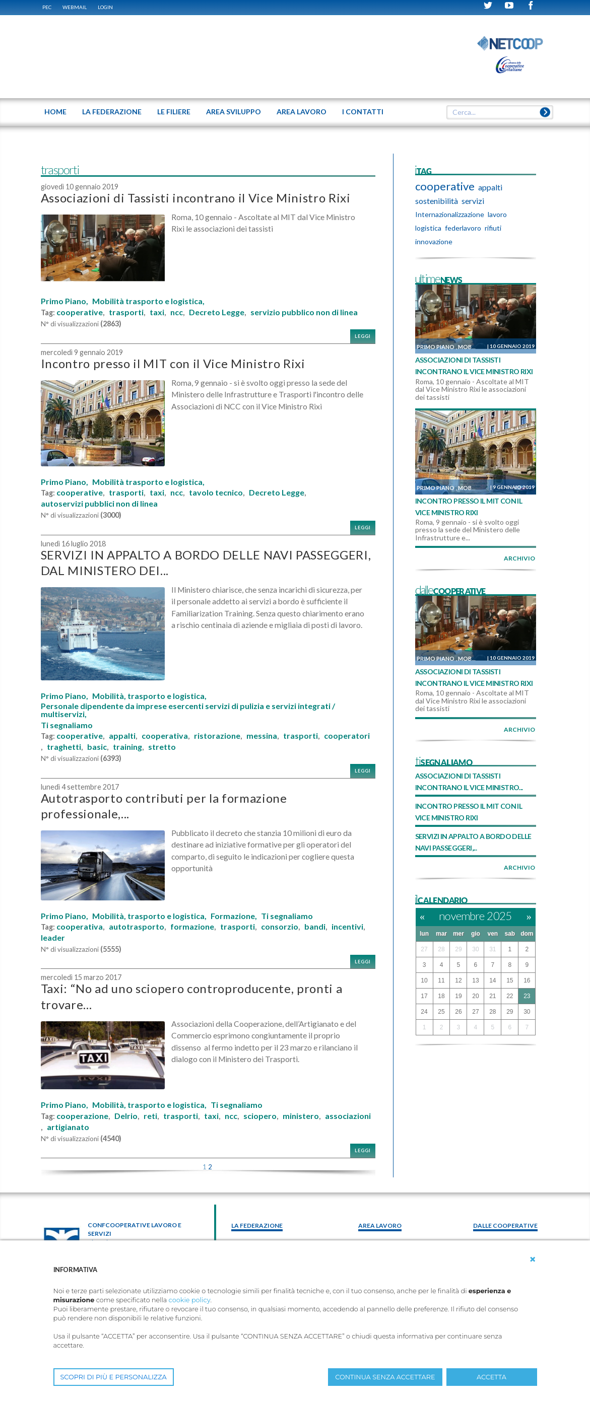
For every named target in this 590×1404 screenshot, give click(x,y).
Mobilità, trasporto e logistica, (149, 696)
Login (105, 7)
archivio (519, 558)
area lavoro (380, 1225)
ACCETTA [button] (491, 1377)
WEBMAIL (74, 7)
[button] (532, 1259)
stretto (162, 747)
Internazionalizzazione (449, 214)
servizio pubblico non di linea (304, 312)
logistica (428, 228)
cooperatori (347, 736)
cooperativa (165, 736)
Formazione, (234, 916)
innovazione (433, 241)
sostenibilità (436, 200)
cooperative (79, 312)
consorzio (279, 927)
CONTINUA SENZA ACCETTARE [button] (385, 1377)
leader (53, 938)
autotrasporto (136, 927)
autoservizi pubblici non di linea (99, 504)
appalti (122, 736)
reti (150, 1116)
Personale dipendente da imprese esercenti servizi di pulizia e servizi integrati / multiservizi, (188, 710)
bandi (314, 927)
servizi (473, 200)
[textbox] (496, 112)
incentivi (347, 927)
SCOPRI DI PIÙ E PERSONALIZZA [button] (113, 1377)
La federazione (257, 1225)
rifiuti (493, 228)
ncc (176, 312)
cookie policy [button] (190, 1300)
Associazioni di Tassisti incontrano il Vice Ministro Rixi (196, 197)
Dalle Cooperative (505, 1225)
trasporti (126, 312)
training (127, 747)
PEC (46, 7)
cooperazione (82, 1116)
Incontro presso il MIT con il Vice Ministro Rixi (173, 363)
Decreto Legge (216, 312)
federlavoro (463, 228)
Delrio (126, 1116)
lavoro (497, 214)
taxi (157, 312)
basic (97, 747)
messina (261, 736)
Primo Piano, (64, 301)
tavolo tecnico (216, 492)
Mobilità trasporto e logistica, (148, 301)
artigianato (68, 1127)
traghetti (64, 747)
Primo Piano (435, 346)
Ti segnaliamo (67, 725)
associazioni (348, 1116)
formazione (192, 927)
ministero (301, 1116)
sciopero (260, 1116)
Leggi (363, 336)
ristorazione (217, 736)
